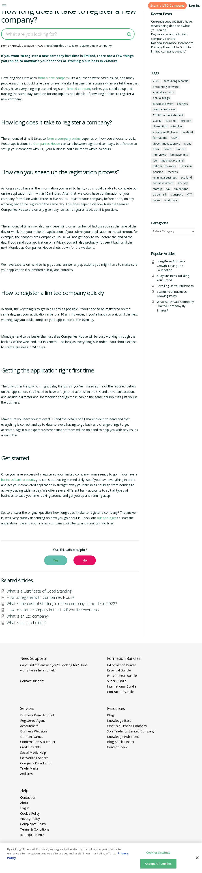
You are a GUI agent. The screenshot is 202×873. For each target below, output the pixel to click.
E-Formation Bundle (121, 665)
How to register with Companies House (40, 597)
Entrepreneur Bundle (122, 675)
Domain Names (31, 736)
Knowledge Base (119, 720)
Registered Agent (32, 720)
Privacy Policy (30, 818)
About (24, 803)
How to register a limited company (43, 293)
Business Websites (33, 731)
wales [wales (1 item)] (156, 200)
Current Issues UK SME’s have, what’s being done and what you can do (172, 25)
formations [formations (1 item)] (160, 138)
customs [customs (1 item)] (170, 121)
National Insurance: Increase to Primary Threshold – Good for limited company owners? (172, 47)
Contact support (32, 681)
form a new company (53, 78)
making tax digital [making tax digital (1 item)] (172, 160)
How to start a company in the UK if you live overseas (52, 609)
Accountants (29, 726)
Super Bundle (116, 681)
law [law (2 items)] (155, 160)
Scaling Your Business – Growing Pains (173, 294)
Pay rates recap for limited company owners (169, 36)
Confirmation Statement (37, 742)
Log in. (194, 5)
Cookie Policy (30, 813)
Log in (24, 808)
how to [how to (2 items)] (168, 149)
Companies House (46, 143)
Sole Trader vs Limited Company (130, 731)
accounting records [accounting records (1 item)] (175, 81)
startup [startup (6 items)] (157, 189)
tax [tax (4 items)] (168, 189)
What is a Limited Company (127, 726)
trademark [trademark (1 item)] (159, 194)
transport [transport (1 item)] (177, 194)
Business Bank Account (37, 715)
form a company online (64, 138)
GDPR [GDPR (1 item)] (174, 138)
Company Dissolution (35, 763)
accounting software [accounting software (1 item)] (166, 87)
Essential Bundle (119, 670)
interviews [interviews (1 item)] (159, 155)
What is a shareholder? (26, 622)
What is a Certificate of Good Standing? (39, 591)
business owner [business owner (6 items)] (163, 104)
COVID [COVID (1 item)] (157, 121)
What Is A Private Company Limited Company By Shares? (175, 306)
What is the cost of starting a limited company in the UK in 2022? (61, 603)
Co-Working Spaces (34, 758)
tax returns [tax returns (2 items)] (181, 189)
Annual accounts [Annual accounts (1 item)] (163, 92)
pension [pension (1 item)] (158, 172)
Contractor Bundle (120, 692)
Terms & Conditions (34, 829)
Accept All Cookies (158, 864)
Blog (110, 715)
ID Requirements (32, 835)
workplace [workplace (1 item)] (171, 200)
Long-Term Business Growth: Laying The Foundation (171, 265)
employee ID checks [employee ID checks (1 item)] (165, 132)
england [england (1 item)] (188, 132)
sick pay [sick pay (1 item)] (183, 183)
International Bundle (121, 686)
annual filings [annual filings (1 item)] (161, 98)
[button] (55, 560)
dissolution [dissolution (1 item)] (160, 126)
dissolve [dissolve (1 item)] (176, 126)
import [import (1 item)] (181, 149)
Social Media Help (33, 752)
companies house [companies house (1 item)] (164, 109)
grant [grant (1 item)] (187, 143)
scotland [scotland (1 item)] (186, 177)
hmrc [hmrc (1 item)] (156, 149)
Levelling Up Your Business (175, 286)
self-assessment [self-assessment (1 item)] (163, 183)
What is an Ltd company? (27, 616)
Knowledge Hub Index (123, 736)
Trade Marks (29, 768)
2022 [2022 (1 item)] (156, 81)
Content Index (117, 747)
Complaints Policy (33, 824)
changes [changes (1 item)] (182, 104)
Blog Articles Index (120, 742)
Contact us (28, 797)
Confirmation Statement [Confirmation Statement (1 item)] (168, 115)
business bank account (17, 480)
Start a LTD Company (167, 5)
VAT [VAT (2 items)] (189, 194)
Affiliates (26, 774)
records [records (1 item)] (173, 172)
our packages (106, 518)
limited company (79, 88)
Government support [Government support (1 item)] (166, 143)
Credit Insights (30, 747)
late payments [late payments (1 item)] (179, 155)
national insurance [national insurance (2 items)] (164, 166)
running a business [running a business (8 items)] (165, 177)
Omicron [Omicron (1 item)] (186, 166)
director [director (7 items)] (186, 121)
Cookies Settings (158, 852)
